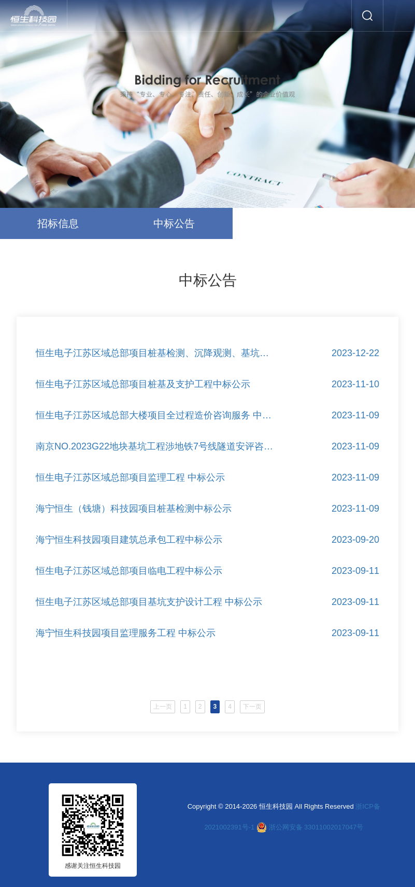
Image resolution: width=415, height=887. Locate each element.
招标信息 (58, 223)
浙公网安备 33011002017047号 (316, 827)
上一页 (142, 711)
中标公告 (174, 223)
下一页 (273, 711)
